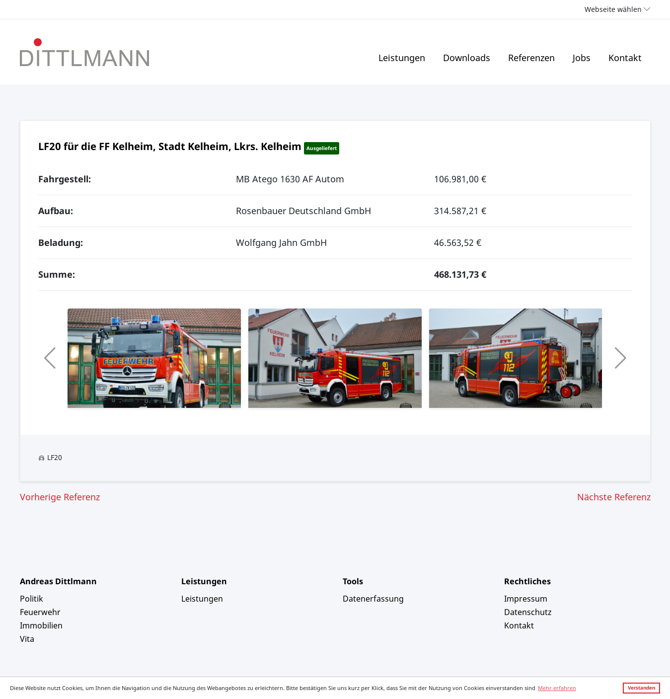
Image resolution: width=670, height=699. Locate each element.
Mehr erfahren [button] (557, 688)
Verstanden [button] (641, 687)
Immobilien (41, 625)
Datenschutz (528, 612)
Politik (31, 599)
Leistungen (401, 58)
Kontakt (625, 58)
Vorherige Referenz (60, 496)
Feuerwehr (40, 612)
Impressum (525, 599)
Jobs (582, 58)
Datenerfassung (373, 599)
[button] (50, 358)
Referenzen (531, 58)
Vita (27, 639)
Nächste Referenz (614, 496)
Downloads (466, 58)
